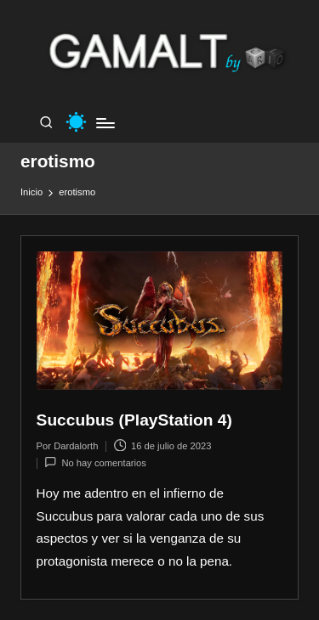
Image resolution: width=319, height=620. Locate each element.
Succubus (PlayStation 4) (134, 420)
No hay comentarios (95, 462)
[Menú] (104, 122)
